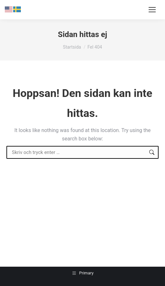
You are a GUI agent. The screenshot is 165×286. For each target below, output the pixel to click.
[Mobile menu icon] (152, 9)
